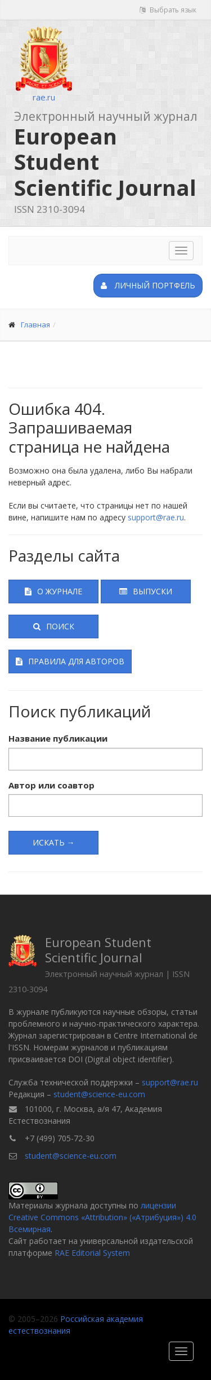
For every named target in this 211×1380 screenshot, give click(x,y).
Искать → (54, 842)
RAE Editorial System (92, 1252)
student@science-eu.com (99, 1094)
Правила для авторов (70, 661)
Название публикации (57, 738)
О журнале (53, 591)
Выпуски (145, 591)
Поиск (53, 626)
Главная (35, 324)
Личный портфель (148, 285)
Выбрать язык (168, 10)
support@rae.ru (156, 517)
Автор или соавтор (51, 785)
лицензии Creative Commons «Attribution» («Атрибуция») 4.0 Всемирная (102, 1217)
